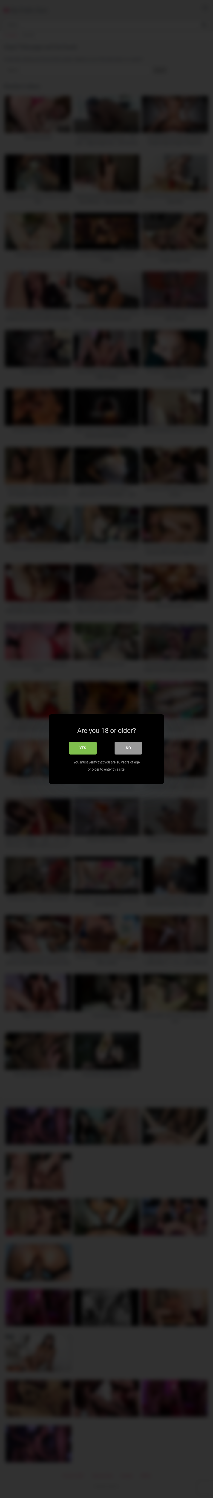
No (128, 748)
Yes (83, 748)
